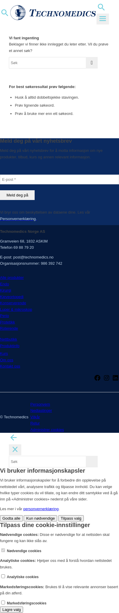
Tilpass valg (71, 518)
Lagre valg (11, 609)
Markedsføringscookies (23, 603)
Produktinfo (10, 346)
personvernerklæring (41, 509)
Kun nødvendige (40, 518)
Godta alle (11, 518)
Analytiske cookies (20, 577)
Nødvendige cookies (21, 551)
